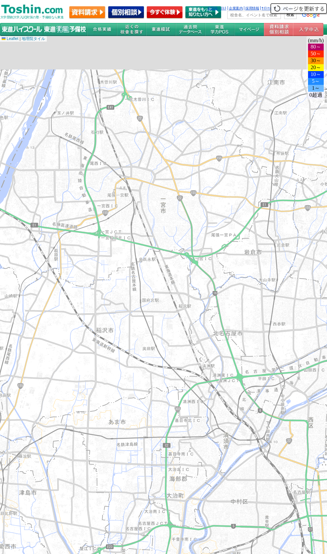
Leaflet (10, 38)
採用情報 (252, 8)
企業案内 (236, 8)
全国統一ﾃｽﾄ (217, 8)
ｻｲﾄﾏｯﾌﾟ (268, 8)
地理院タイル (33, 38)
